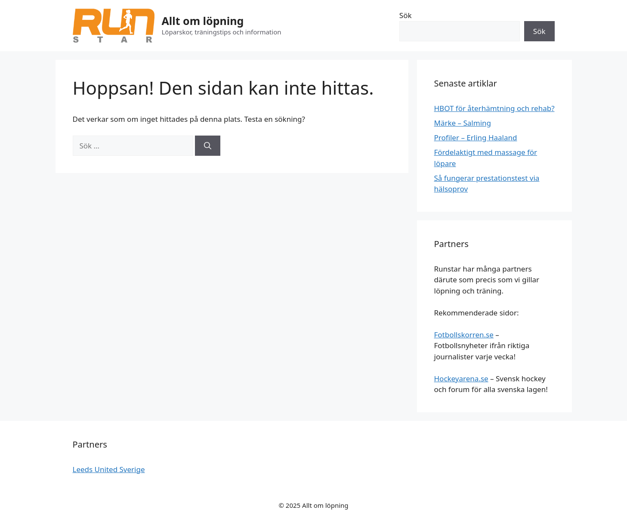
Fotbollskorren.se (464, 335)
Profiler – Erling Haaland (475, 137)
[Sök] (207, 146)
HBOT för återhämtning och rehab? (494, 108)
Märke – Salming (462, 123)
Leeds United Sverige (109, 469)
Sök (405, 15)
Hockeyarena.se (461, 378)
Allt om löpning (203, 20)
